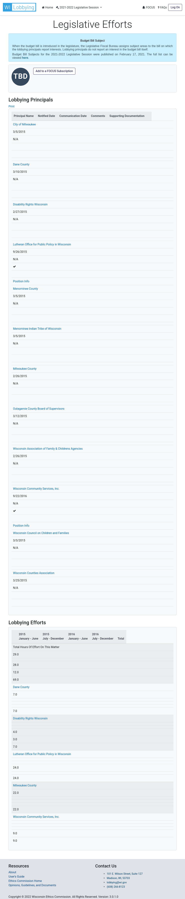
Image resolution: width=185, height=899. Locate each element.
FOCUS (148, 7)
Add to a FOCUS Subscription (54, 71)
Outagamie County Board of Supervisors (38, 408)
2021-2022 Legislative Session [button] (78, 7)
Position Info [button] (21, 281)
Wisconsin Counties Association (33, 573)
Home (47, 7)
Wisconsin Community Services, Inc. (36, 488)
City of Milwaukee (24, 124)
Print (11, 106)
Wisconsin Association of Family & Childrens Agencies (48, 448)
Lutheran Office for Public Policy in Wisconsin (42, 244)
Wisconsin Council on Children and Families (41, 533)
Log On (175, 7)
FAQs (162, 7)
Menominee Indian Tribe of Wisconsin (37, 328)
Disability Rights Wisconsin (30, 204)
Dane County (21, 164)
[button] (20, 7)
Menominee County (25, 288)
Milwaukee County (24, 368)
